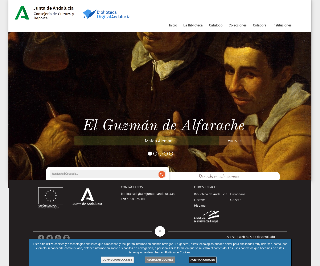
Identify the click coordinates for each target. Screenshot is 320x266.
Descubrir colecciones (218, 177)
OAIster (235, 200)
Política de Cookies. (178, 252)
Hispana (200, 205)
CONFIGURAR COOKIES (117, 259)
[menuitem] (173, 26)
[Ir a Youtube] (58, 238)
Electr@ (199, 200)
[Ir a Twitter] (49, 238)
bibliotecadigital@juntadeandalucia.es (148, 194)
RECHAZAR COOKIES (160, 259)
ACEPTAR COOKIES (202, 259)
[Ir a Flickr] (66, 238)
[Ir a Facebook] (41, 238)
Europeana (238, 194)
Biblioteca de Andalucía (210, 194)
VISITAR (233, 140)
